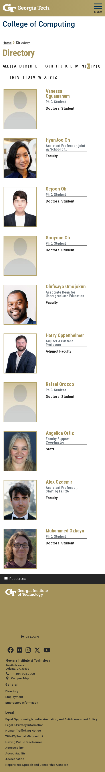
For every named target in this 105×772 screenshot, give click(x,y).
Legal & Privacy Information (24, 725)
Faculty (52, 156)
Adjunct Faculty (58, 351)
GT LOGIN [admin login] (32, 636)
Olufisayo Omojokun (66, 286)
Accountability (15, 753)
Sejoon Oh (56, 188)
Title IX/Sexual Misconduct (24, 736)
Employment (14, 697)
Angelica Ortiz (60, 433)
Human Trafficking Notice (23, 730)
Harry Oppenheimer (65, 335)
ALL (6, 66)
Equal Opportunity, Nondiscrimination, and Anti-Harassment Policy (51, 719)
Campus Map (20, 678)
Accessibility (14, 747)
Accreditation (14, 759)
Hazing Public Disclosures (23, 742)
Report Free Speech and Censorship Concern (36, 764)
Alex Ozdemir (59, 481)
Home (7, 43)
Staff (50, 449)
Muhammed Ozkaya (65, 530)
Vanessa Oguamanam (58, 94)
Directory (23, 43)
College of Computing (39, 24)
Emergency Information (21, 702)
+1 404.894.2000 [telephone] (23, 673)
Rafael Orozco (60, 384)
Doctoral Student (60, 108)
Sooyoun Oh (58, 237)
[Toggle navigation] (98, 6)
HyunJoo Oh (58, 139)
